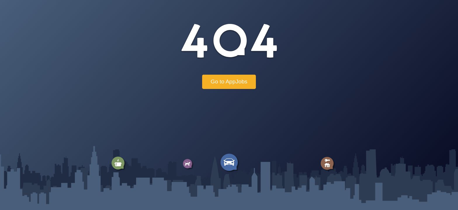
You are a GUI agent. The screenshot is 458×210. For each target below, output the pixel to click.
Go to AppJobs (229, 81)
